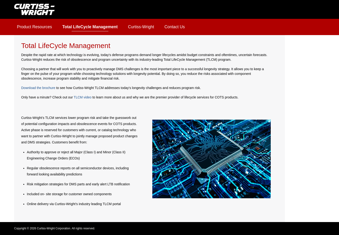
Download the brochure (38, 88)
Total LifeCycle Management (90, 26)
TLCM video (82, 97)
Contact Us (174, 26)
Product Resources (34, 26)
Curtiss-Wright (141, 26)
